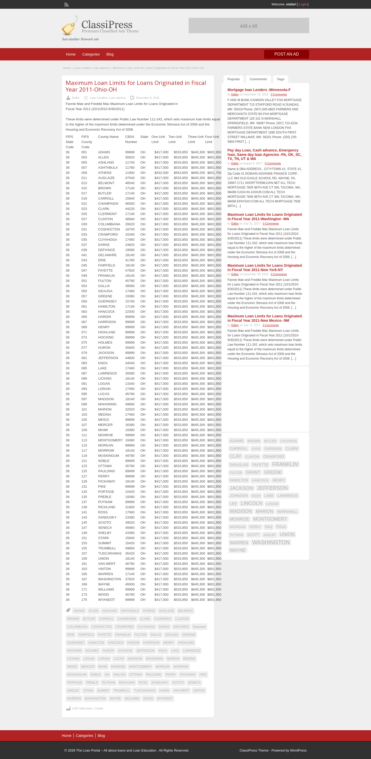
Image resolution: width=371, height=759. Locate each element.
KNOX (162, 651)
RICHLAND (127, 682)
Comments (258, 79)
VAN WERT (181, 690)
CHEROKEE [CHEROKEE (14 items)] (273, 449)
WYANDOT (165, 698)
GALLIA (155, 635)
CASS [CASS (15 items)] (256, 449)
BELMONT (185, 611)
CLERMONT (162, 619)
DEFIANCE (181, 627)
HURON (108, 651)
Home (70, 54)
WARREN (74, 698)
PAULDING (154, 674)
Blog (110, 54)
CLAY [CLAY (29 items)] (235, 456)
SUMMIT (103, 690)
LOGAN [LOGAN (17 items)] (272, 504)
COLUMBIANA (77, 627)
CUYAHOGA (146, 627)
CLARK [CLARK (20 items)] (291, 449)
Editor (76, 97)
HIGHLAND (186, 643)
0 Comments (279, 94)
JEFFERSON (145, 651)
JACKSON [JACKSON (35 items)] (241, 488)
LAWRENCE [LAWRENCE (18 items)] (287, 496)
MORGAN (163, 666)
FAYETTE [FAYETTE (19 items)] (260, 465)
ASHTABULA (130, 611)
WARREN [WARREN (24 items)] (239, 542)
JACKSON (125, 651)
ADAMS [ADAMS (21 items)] (236, 441)
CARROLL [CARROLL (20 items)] (239, 449)
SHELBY (73, 690)
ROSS (143, 682)
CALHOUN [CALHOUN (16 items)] (288, 441)
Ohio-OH (119, 674)
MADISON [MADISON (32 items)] (241, 511)
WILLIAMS (132, 698)
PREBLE (92, 682)
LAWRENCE (191, 651)
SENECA (194, 682)
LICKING (73, 658)
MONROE (118, 666)
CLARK (145, 619)
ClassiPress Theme (254, 750)
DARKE (164, 627)
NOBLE (95, 674)
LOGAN (88, 658)
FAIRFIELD (86, 635)
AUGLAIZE (166, 611)
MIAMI (102, 666)
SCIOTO (178, 682)
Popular (233, 79)
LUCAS (119, 658)
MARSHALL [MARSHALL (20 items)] (287, 512)
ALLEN (93, 611)
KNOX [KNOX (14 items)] (256, 496)
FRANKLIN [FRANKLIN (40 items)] (285, 464)
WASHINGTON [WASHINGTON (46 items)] (271, 542)
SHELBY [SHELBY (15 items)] (269, 535)
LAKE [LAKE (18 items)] (269, 496)
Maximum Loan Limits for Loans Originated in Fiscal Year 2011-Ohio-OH (136, 86)
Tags (280, 79)
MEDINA (189, 658)
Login (303, 4)
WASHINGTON (95, 698)
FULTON (140, 635)
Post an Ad (286, 54)
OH (107, 674)
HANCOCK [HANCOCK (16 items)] (260, 480)
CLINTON (182, 619)
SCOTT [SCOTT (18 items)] (253, 535)
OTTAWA (135, 674)
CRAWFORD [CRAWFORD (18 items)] (273, 456)
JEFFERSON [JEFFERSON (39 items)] (272, 488)
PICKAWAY (188, 674)
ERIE (70, 635)
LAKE (175, 651)
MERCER (88, 666)
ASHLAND (109, 611)
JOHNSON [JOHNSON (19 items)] (239, 496)
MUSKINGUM (77, 674)
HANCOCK (115, 643)
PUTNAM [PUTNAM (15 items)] (236, 535)
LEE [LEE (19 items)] (233, 504)
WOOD (148, 698)
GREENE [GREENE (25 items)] (273, 472)
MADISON (135, 658)
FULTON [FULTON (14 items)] (236, 473)
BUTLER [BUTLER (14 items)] (270, 441)
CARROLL (106, 619)
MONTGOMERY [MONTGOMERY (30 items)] (270, 519)
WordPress (298, 750)
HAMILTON (96, 643)
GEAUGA (171, 635)
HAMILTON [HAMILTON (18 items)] (239, 480)
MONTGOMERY (140, 666)
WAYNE (115, 698)
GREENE (188, 635)
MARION (173, 658)
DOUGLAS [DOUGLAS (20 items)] (239, 465)
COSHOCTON (101, 627)
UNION (164, 690)
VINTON (199, 690)
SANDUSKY (159, 682)
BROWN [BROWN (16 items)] (254, 441)
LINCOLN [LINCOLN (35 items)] (251, 503)
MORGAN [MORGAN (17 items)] (238, 527)
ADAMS (79, 611)
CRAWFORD (124, 627)
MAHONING (154, 658)
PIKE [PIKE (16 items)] (268, 527)
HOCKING (74, 651)
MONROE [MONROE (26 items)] (239, 519)
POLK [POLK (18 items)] (281, 527)
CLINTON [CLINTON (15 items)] (252, 457)
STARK (88, 690)
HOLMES (92, 651)
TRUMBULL (121, 690)
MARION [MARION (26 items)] (264, 511)
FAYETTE (104, 635)
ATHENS (149, 611)
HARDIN (133, 643)
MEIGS (72, 666)
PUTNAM (108, 682)
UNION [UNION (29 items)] (287, 534)
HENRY (168, 643)
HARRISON (151, 643)
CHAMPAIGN (126, 619)
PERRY (170, 674)
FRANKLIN (122, 635)
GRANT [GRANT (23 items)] (253, 472)
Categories (91, 54)
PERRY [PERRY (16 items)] (255, 527)
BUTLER (89, 619)
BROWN (73, 619)
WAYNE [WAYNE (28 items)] (238, 550)
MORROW (180, 666)
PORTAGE (74, 682)
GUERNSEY (76, 643)
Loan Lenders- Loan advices (92, 67)
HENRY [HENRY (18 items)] (279, 480)
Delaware (199, 627)
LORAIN (104, 658)
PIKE (203, 674)
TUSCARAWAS (145, 690)
